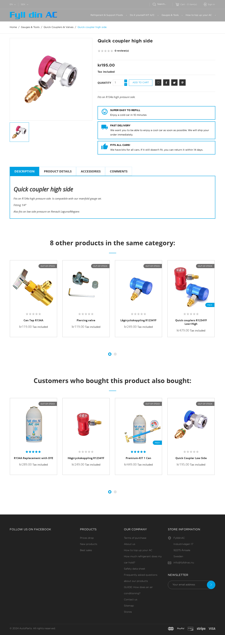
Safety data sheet (134, 569)
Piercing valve (86, 320)
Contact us (130, 600)
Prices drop (87, 538)
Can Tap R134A (33, 320)
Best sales (86, 550)
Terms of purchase (135, 538)
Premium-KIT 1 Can (138, 458)
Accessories (91, 171)
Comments (118, 171)
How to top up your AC (199, 15)
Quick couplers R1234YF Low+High (191, 322)
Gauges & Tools (170, 15)
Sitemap (129, 606)
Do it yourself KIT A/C (142, 15)
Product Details (58, 171)
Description (24, 171)
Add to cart (141, 83)
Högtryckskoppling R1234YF (86, 458)
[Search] (162, 4)
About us (129, 544)
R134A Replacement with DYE (33, 458)
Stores (128, 612)
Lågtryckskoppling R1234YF (138, 320)
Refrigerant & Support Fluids (107, 15)
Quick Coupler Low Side (191, 458)
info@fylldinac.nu (183, 563)
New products (88, 544)
